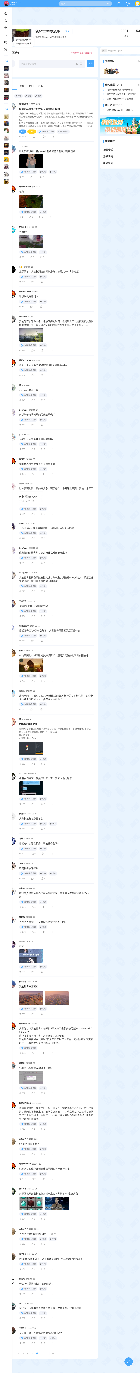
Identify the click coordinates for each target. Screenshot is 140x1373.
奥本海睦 (22, 1189)
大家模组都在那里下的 (31, 818)
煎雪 (21, 651)
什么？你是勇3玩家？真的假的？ (36, 1283)
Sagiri (21, 484)
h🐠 (20, 267)
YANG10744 (24, 626)
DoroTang (23, 410)
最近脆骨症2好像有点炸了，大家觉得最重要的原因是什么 (49, 630)
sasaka (22, 942)
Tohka (21, 524)
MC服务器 (63, 131)
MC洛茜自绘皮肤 (28, 724)
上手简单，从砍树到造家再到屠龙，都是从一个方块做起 (49, 271)
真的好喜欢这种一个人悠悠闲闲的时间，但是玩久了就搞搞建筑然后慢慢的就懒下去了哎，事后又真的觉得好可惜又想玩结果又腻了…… (56, 323)
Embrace (23, 317)
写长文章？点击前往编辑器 (81, 53)
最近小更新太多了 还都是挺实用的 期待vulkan (43, 365)
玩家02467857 (25, 1024)
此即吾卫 (22, 1254)
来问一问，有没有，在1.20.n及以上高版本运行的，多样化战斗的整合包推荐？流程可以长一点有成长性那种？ (56, 697)
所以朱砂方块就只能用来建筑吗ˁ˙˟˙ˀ (38, 414)
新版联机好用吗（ (28, 296)
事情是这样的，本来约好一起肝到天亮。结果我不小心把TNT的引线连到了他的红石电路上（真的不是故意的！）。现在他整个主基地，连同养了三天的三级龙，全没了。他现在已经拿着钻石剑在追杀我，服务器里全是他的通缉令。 (56, 1113)
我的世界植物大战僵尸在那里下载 (37, 464)
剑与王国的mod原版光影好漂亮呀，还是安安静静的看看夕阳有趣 (53, 655)
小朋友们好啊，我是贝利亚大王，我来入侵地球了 (45, 778)
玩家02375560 (25, 292)
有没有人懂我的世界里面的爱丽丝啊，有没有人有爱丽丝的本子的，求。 (55, 895)
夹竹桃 (22, 888)
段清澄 (22, 459)
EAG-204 (23, 774)
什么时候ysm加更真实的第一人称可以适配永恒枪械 (46, 528)
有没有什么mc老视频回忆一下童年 (37, 1234)
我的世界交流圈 (46, 131)
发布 (90, 63)
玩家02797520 (25, 187)
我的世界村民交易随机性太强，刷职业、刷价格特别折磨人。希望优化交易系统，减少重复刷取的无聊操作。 (56, 579)
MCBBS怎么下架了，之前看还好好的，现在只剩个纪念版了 (51, 1258)
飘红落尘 (22, 227)
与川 (21, 839)
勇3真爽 (23, 232)
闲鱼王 (22, 691)
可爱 (21, 946)
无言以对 (22, 1328)
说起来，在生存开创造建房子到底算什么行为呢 (44, 1168)
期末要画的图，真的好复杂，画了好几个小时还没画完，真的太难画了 (56, 488)
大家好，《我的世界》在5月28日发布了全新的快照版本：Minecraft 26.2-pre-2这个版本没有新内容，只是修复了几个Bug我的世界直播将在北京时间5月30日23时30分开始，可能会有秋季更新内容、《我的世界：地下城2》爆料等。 (56, 1035)
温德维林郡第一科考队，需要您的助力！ (40, 109)
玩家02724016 (25, 1103)
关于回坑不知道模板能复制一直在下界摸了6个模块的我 (48, 1193)
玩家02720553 (25, 1164)
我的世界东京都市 (28, 986)
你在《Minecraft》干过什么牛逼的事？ (121, 110)
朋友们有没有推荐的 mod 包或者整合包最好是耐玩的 (47, 151)
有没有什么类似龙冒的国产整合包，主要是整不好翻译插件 (50, 1308)
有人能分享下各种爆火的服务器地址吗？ (40, 1333)
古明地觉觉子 (24, 104)
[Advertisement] (76, 18)
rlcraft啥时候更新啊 (29, 1143)
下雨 (21, 863)
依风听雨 (22, 982)
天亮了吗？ (23, 1139)
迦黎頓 (22, 1063)
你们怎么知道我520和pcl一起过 (36, 1068)
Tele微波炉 (23, 573)
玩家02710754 (25, 360)
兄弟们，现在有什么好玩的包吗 (36, 439)
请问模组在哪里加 (28, 868)
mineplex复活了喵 (28, 390)
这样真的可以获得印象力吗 (33, 606)
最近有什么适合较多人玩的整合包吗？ (39, 843)
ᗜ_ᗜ (21, 1303)
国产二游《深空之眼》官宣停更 (121, 94)
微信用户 (22, 814)
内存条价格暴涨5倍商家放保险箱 (122, 89)
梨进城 (22, 1279)
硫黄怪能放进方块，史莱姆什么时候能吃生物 (43, 552)
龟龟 (21, 191)
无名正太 (22, 601)
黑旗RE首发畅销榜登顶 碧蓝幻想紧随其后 (122, 98)
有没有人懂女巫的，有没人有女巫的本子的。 (43, 922)
